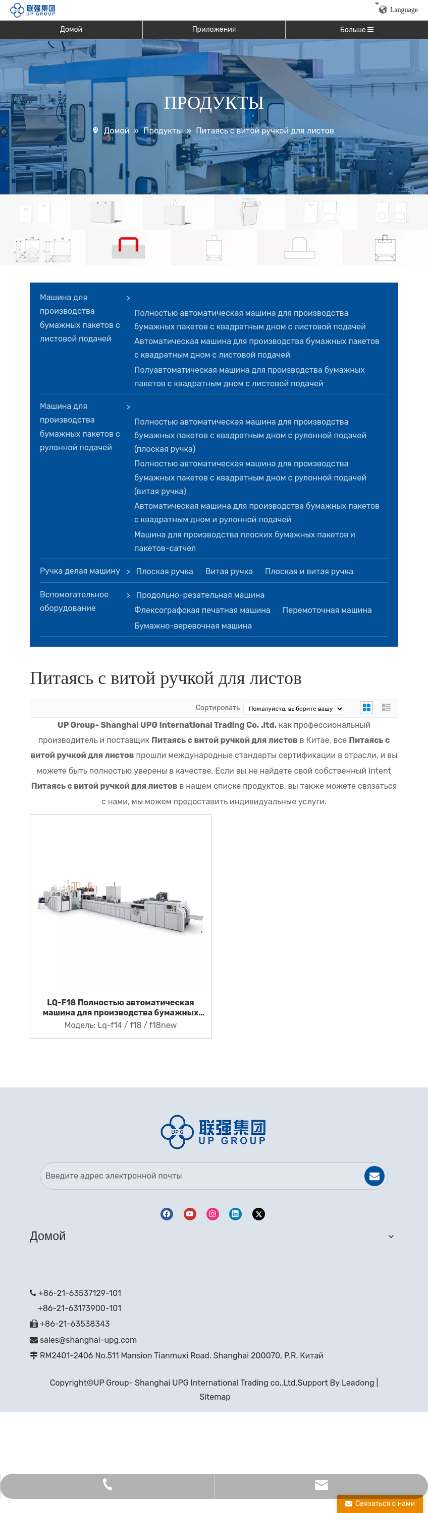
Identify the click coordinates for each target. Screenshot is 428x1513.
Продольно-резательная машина (200, 595)
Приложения (214, 29)
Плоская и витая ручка (309, 571)
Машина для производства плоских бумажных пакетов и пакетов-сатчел (244, 541)
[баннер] (214, 229)
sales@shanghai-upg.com (88, 1337)
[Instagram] (212, 1214)
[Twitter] (258, 1214)
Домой (71, 29)
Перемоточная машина (327, 610)
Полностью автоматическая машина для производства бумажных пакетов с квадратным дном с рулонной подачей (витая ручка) (250, 477)
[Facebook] (167, 1214)
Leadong (358, 1380)
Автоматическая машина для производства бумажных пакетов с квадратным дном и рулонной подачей (257, 512)
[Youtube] (190, 1214)
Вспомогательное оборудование (74, 601)
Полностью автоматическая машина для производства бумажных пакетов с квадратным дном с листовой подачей (250, 319)
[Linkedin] (235, 1214)
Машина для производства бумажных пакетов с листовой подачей (80, 318)
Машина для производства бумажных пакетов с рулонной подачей (80, 426)
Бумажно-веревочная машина (193, 626)
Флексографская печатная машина (202, 610)
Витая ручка (229, 571)
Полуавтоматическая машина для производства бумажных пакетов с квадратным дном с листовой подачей (249, 376)
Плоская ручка (164, 571)
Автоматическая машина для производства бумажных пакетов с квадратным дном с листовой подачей (257, 348)
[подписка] (374, 1176)
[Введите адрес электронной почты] (196, 1176)
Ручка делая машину (80, 571)
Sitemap (215, 1394)
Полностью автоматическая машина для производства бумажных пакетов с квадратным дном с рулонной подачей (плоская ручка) (250, 435)
